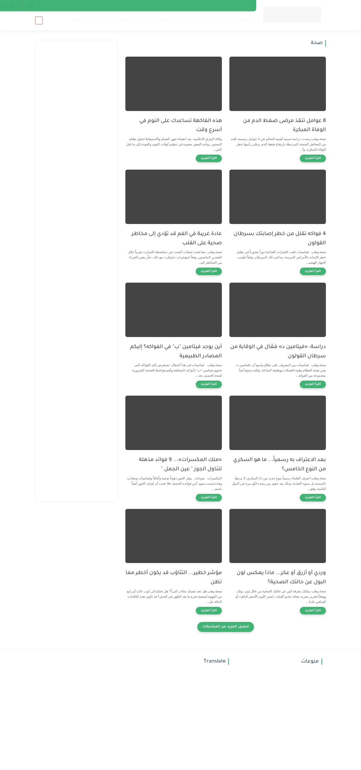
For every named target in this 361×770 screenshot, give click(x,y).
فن (89, 20)
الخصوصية (200, 5)
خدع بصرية (124, 20)
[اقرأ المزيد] (313, 158)
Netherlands (107, 5)
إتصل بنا (221, 5)
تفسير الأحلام (238, 20)
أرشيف (128, 5)
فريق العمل (241, 5)
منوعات (103, 20)
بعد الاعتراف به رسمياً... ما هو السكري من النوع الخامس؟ (279, 464)
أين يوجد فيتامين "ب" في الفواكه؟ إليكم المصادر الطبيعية (176, 351)
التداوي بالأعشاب (168, 20)
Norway (86, 5)
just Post (146, 5)
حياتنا (143, 20)
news (49, 5)
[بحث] (39, 20)
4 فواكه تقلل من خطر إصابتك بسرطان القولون (280, 238)
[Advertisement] (76, 130)
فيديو (77, 20)
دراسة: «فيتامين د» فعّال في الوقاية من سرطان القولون (278, 351)
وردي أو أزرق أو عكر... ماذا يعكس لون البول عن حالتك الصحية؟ (281, 577)
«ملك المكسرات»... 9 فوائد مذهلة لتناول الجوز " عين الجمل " (180, 464)
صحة (193, 20)
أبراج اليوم (211, 20)
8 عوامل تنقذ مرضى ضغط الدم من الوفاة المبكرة (284, 125)
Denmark (66, 5)
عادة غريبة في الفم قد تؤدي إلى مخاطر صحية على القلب (177, 238)
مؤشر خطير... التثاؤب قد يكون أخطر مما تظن (174, 577)
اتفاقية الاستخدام (173, 5)
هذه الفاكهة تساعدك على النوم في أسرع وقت (180, 125)
